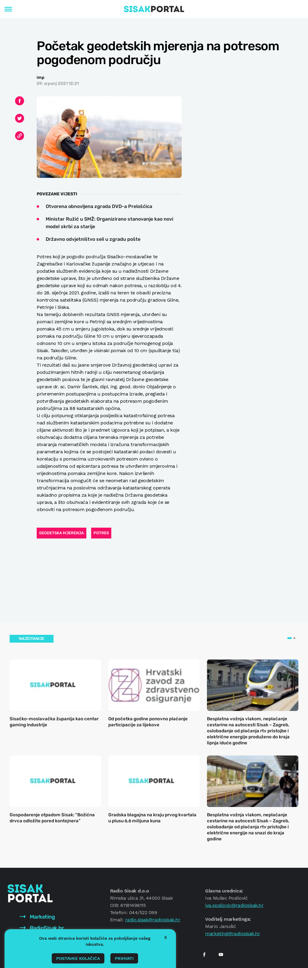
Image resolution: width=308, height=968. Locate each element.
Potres (101, 533)
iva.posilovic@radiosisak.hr (234, 905)
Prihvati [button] (124, 958)
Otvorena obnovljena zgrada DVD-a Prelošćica (99, 206)
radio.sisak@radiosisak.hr (152, 920)
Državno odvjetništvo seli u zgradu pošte (93, 239)
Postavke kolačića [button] (78, 958)
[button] (289, 638)
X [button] (165, 937)
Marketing (37, 917)
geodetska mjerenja (61, 533)
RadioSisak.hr (42, 928)
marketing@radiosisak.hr (232, 933)
